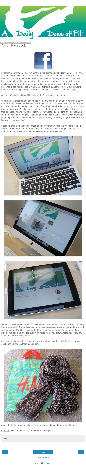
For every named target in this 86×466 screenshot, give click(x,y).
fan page (71, 89)
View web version (43, 457)
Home (43, 452)
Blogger (48, 463)
